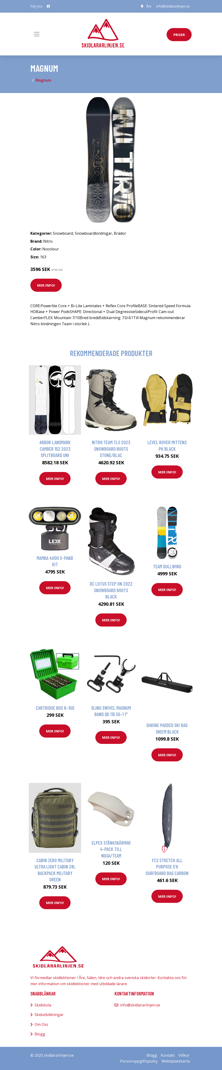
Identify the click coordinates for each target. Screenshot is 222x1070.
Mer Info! (46, 285)
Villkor (184, 1055)
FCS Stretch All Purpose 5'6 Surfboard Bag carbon (167, 866)
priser (179, 34)
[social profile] (48, 6)
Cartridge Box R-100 (55, 708)
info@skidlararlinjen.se (173, 6)
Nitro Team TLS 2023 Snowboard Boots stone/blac (111, 448)
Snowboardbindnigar (93, 233)
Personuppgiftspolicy (139, 1061)
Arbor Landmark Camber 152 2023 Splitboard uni (55, 448)
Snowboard (63, 233)
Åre (148, 6)
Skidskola (43, 1005)
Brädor (120, 233)
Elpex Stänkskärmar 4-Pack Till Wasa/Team (111, 849)
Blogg (40, 1034)
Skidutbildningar (49, 1014)
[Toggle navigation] (36, 34)
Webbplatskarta (175, 1061)
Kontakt (168, 1055)
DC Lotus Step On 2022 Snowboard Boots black (111, 590)
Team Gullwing (167, 566)
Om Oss (41, 1024)
